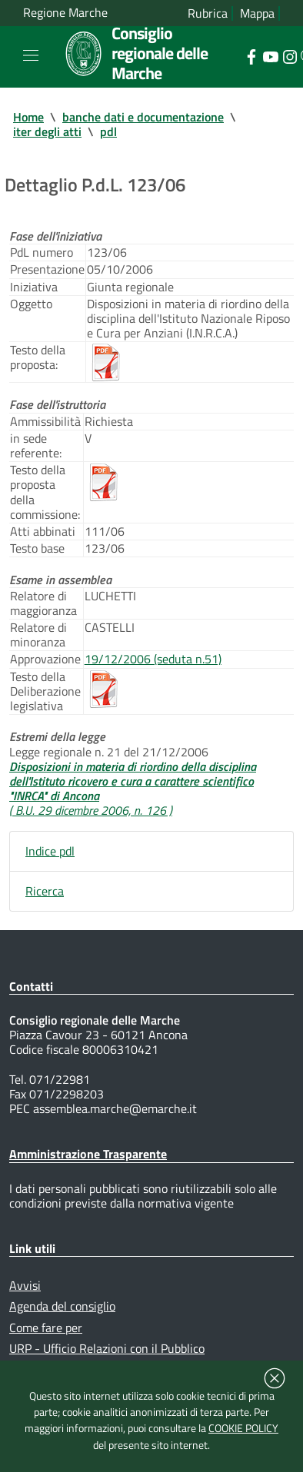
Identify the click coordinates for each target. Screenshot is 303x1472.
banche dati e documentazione (143, 117)
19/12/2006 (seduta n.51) (153, 659)
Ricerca (44, 891)
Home (28, 117)
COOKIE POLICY (243, 1428)
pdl (108, 131)
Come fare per (45, 1327)
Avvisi (25, 1285)
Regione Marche (65, 12)
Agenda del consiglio (62, 1306)
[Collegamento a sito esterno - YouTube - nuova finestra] (270, 55)
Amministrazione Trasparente (88, 1154)
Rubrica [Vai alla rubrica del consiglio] (208, 13)
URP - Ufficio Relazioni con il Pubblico (107, 1348)
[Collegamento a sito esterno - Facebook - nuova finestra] (251, 55)
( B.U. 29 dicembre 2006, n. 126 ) (90, 810)
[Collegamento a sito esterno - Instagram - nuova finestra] (289, 55)
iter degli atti (47, 131)
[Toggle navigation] (31, 55)
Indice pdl (50, 851)
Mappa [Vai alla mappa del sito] (257, 13)
